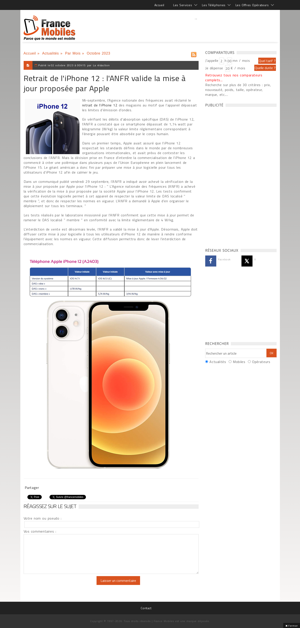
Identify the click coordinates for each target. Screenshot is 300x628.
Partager (32, 487)
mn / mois (241, 60)
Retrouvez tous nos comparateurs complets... (233, 77)
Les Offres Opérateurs (252, 5)
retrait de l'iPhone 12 (100, 105)
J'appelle (211, 60)
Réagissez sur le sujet (50, 506)
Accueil (159, 5)
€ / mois (238, 68)
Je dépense (214, 68)
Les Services (182, 5)
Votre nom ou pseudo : (43, 518)
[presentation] (60, 584)
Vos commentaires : (40, 531)
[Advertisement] (196, 28)
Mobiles (239, 361)
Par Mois (73, 53)
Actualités (50, 53)
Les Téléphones (214, 5)
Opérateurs (261, 361)
